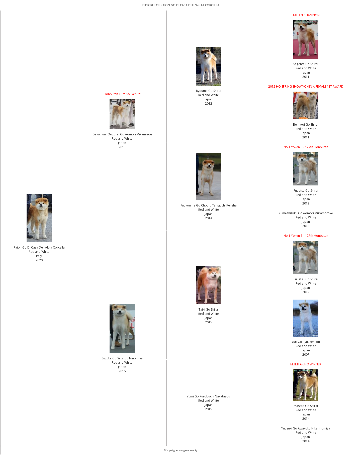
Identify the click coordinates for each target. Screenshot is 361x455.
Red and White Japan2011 (306, 72)
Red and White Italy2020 (39, 256)
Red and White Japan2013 (306, 221)
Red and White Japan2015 (122, 142)
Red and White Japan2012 (208, 99)
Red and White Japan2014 (208, 213)
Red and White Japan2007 (306, 350)
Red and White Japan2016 (122, 366)
